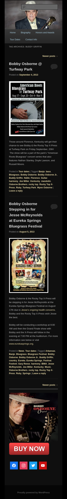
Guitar (44, 178)
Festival (47, 360)
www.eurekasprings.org (21, 343)
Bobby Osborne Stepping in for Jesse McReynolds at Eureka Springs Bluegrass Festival (26, 215)
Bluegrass (14, 175)
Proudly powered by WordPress (33, 492)
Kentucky (35, 181)
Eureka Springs (34, 360)
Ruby (18, 187)
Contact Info (31, 39)
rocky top (33, 184)
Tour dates (24, 171)
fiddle (27, 178)
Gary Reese (24, 364)
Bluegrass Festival (37, 354)
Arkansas (50, 351)
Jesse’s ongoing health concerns (38, 310)
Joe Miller (24, 181)
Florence (35, 178)
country (13, 360)
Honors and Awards (45, 32)
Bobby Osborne (29, 175)
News (21, 351)
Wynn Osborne (44, 187)
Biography (25, 32)
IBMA (44, 364)
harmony (13, 181)
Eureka (21, 360)
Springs (27, 373)
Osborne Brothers (18, 184)
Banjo (42, 171)
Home (13, 32)
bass (48, 171)
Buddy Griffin (16, 178)
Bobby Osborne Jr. (47, 175)
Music (48, 367)
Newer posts (50, 56)
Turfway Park (29, 187)
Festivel (13, 364)
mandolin (46, 181)
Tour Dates (15, 39)
